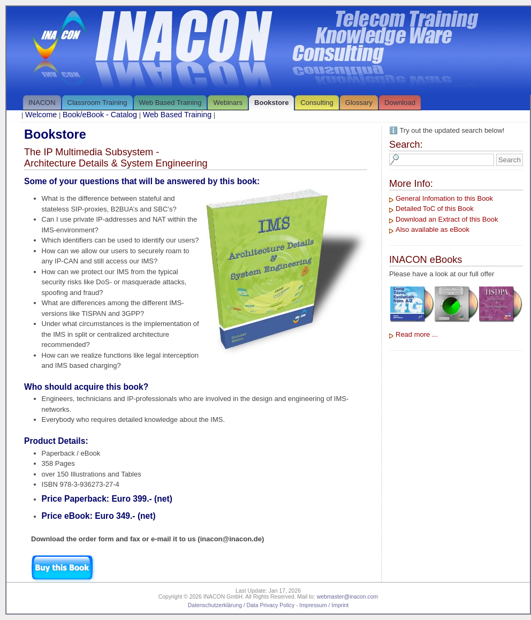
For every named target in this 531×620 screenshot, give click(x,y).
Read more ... (417, 334)
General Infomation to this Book (444, 198)
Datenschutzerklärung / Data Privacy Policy (241, 605)
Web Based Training (170, 103)
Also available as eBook (432, 229)
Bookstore (271, 103)
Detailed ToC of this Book (435, 209)
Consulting (316, 103)
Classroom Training (97, 103)
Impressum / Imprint (323, 605)
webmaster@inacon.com (347, 597)
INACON (42, 103)
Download (399, 103)
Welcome (41, 114)
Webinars (227, 103)
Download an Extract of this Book (447, 219)
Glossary (359, 103)
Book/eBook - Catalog (100, 114)
